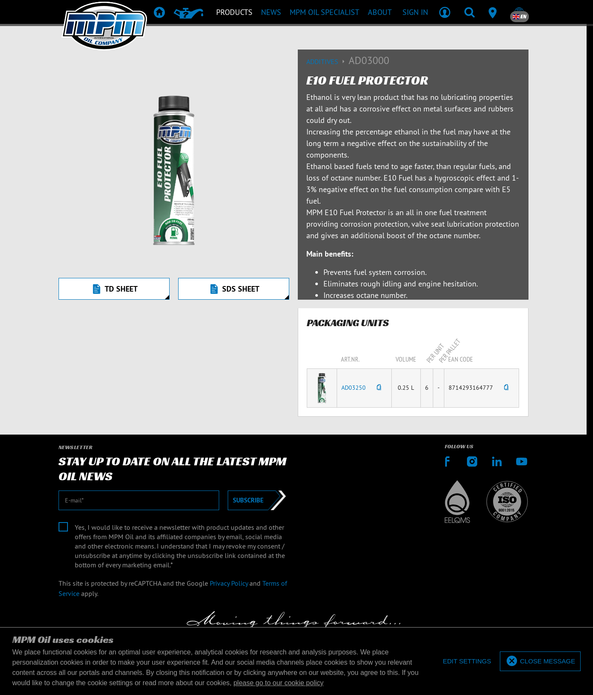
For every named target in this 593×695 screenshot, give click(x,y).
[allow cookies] (540, 661)
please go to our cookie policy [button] (278, 682)
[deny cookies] (466, 661)
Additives (327, 61)
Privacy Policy (229, 583)
